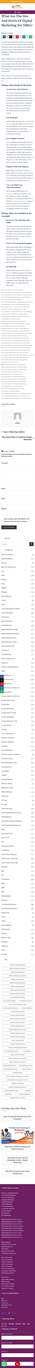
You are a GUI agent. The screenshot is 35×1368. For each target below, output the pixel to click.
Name (3, 488)
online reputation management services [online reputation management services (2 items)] (17, 1080)
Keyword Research (24, 331)
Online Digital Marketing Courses (20, 340)
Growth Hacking (20, 323)
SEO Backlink (4, 355)
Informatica (5, 1277)
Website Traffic (23, 359)
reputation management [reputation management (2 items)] (17, 1083)
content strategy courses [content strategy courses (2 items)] (11, 1051)
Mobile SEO (26, 338)
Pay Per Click (4, 347)
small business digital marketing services (12, 388)
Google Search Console (7, 321)
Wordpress (4, 362)
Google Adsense (6, 311)
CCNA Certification (7, 1262)
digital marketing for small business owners (13, 376)
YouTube (14, 362)
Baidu (6, 294)
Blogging (24, 294)
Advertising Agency (7, 554)
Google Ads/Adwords (8, 1208)
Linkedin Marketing (12, 335)
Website (16, 359)
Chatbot (30, 294)
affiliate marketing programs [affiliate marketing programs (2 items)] (17, 983)
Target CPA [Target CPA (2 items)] (28, 1090)
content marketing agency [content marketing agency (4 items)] (18, 1011)
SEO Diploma (5, 1213)
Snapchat (30, 355)
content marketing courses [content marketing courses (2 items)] (17, 1022)
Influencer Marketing (6, 328)
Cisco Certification (7, 1260)
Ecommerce (16, 307)
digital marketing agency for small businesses (14, 367)
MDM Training (5, 1281)
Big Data (10, 294)
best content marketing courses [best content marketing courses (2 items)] (17, 1004)
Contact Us (4, 1303)
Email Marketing (24, 307)
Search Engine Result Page (8, 352)
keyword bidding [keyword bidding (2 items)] (26, 1069)
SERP (10, 355)
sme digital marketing (25, 393)
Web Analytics (9, 359)
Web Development (7, 1247)
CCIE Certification (6, 1266)
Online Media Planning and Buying (20, 343)
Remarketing (26, 347)
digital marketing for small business (11, 374)
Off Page (4, 800)
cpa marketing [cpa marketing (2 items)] (27, 1051)
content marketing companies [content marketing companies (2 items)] (17, 1018)
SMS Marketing (23, 355)
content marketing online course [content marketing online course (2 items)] (17, 1029)
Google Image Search (24, 316)
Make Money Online (6, 338)
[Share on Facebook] (4, 36)
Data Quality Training (7, 1279)
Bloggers (19, 294)
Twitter (3, 359)
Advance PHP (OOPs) (7, 1251)
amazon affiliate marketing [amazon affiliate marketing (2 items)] (17, 997)
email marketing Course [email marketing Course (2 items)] (25, 1065)
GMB (24, 309)
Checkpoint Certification (8, 1271)
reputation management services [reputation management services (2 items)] (17, 1087)
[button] (17, 12)
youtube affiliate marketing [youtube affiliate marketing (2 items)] (17, 1098)
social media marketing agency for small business (15, 396)
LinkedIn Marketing (7, 1202)
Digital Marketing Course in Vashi (11, 1233)
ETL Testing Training (7, 1286)
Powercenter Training (7, 1284)
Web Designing (5, 1242)
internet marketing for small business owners (13, 384)
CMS (2, 297)
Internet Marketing (24, 328)
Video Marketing (6, 925)
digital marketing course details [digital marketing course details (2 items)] (17, 1062)
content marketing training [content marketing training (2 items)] (17, 1044)
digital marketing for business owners (11, 371)
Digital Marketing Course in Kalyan (11, 1228)
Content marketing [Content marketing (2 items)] (27, 1008)
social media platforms (19, 201)
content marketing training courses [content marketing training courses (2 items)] (17, 1047)
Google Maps (5, 319)
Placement (4, 1307)
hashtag (8, 124)
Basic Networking (6, 1257)
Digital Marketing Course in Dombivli (12, 1226)
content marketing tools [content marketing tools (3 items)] (17, 1040)
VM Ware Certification (8, 1268)
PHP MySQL (5, 1249)
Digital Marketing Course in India (11, 1219)
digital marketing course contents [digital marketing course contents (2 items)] (17, 1058)
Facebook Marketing (7, 1197)
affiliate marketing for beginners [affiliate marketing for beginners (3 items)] (17, 975)
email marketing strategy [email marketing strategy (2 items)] (10, 1069)
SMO (17, 355)
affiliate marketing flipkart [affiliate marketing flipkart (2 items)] (17, 972)
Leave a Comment (18, 290)
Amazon (16, 292)
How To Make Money (7, 326)
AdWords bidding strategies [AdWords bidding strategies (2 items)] (17, 965)
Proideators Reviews (16, 347)
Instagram (15, 328)
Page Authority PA (27, 345)
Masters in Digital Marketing (9, 1193)
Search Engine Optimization (22, 350)
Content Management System (12, 297)
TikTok (3, 917)
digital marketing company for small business (14, 369)
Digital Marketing (16, 299)
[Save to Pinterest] (17, 36)
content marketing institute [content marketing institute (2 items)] (17, 1026)
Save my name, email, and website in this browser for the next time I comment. (16, 520)
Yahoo (10, 362)
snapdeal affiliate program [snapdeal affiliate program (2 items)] (11, 1090)
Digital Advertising (6, 299)
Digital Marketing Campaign (8, 302)
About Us (4, 1300)
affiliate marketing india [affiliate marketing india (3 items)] (17, 979)
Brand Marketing (6, 596)
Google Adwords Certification (9, 314)
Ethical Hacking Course (8, 658)
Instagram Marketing (7, 1200)
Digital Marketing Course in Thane (11, 1224)
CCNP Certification (7, 1264)
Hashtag (27, 323)
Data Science (5, 617)
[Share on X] (11, 36)
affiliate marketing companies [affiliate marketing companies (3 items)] (18, 968)
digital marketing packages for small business (14, 379)
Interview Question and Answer (9, 331)
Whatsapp (4, 942)
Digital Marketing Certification (25, 302)
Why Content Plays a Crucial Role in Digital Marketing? (17, 438)
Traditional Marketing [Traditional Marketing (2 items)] (24, 1094)
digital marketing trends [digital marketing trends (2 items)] (9, 1065)
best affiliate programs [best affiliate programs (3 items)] (26, 1001)
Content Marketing (26, 297)
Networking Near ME (7, 1273)
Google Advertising (16, 311)
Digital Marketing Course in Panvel (11, 1235)
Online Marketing (5, 343)
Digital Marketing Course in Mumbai (12, 1222)
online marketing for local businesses (11, 386)
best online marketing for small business (15, 364)
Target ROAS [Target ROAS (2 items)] (8, 1094)
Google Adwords (27, 311)
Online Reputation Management (9, 345)
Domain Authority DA (7, 307)
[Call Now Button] (17, 1364)
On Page (4, 804)
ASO (2, 294)
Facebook (4, 309)
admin (17, 423)
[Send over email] (31, 36)
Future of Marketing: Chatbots (14, 432)
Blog (14, 294)
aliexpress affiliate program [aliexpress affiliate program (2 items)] (17, 993)
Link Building (28, 333)
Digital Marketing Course (8, 304)
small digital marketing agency (9, 393)
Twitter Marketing (6, 1204)
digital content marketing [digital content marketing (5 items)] (17, 1054)
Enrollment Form (6, 1305)
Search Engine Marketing (8, 350)
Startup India (5, 913)
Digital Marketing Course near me (11, 1237)
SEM (24, 352)
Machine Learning (22, 335)
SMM (14, 355)
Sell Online (19, 352)
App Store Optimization (25, 292)
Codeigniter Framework (8, 1253)
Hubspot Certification (19, 326)
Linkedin (3, 335)
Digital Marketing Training (22, 304)
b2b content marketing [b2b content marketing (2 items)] (9, 1001)
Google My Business (15, 319)
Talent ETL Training (7, 1288)
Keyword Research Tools (8, 333)
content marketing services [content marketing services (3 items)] (17, 1033)
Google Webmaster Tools (8, 323)
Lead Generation (19, 333)
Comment (5, 463)
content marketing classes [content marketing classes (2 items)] (17, 1015)
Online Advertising (6, 340)
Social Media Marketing (8, 357)
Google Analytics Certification (9, 316)
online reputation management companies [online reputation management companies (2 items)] (17, 1076)
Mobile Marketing (17, 338)
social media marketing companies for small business (16, 398)
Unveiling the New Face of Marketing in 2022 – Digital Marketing (17, 1160)
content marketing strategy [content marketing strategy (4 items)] (17, 1036)
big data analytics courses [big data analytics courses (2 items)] (10, 1008)
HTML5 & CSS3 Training (8, 1244)
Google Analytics (22, 314)
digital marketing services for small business (13, 381)
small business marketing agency (10, 391)
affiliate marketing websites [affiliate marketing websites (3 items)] (17, 990)
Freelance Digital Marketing (15, 309)
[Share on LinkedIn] (24, 36)
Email (3, 499)
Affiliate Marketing (8, 292)
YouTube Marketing (7, 1206)
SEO (27, 352)
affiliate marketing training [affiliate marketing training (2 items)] (18, 986)
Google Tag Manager (20, 321)
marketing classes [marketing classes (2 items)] (17, 1072)
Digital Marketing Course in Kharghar (12, 1230)
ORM (20, 345)
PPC (10, 347)
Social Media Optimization (22, 357)
